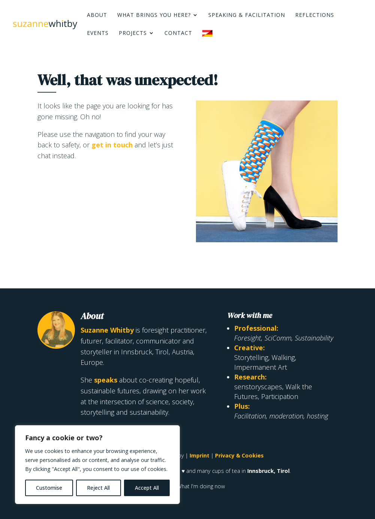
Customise (49, 487)
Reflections (314, 15)
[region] (97, 464)
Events (98, 33)
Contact (178, 33)
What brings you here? (154, 15)
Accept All (147, 487)
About (97, 15)
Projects (133, 33)
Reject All (98, 487)
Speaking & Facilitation (246, 15)
